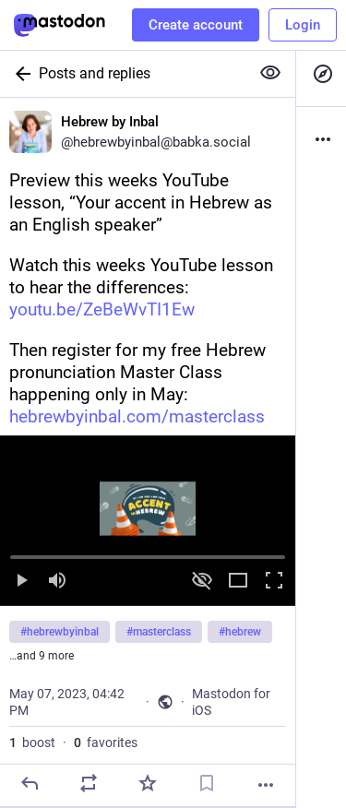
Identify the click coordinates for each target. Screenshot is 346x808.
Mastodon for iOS (231, 702)
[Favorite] (148, 783)
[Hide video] (202, 581)
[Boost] (89, 783)
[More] (266, 785)
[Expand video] (238, 581)
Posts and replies (94, 73)
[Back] (19, 74)
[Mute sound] (57, 581)
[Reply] (29, 783)
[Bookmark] (207, 783)
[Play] (21, 581)
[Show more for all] (270, 73)
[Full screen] (274, 581)
